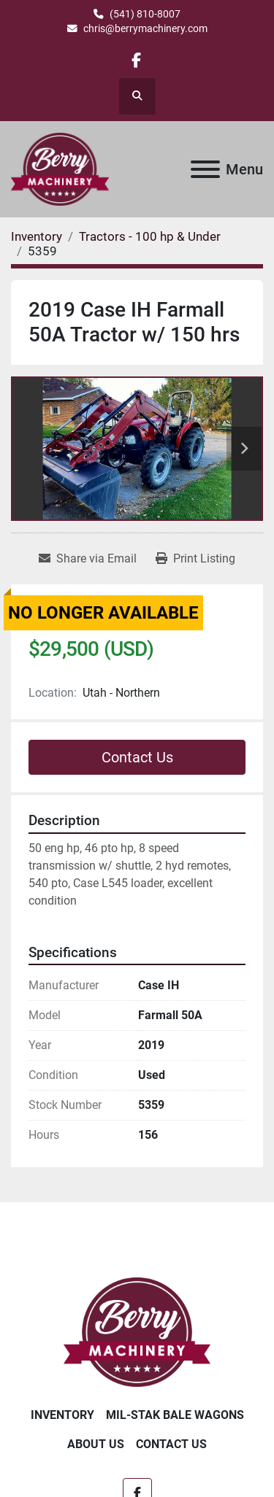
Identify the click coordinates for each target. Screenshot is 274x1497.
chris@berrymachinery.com (145, 28)
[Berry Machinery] (137, 1331)
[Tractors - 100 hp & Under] (150, 236)
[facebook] (136, 60)
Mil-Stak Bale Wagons (175, 1415)
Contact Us (137, 757)
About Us (95, 1444)
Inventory (62, 1415)
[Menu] (205, 169)
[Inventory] (36, 236)
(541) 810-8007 (145, 14)
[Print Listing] (195, 559)
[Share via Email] (87, 559)
